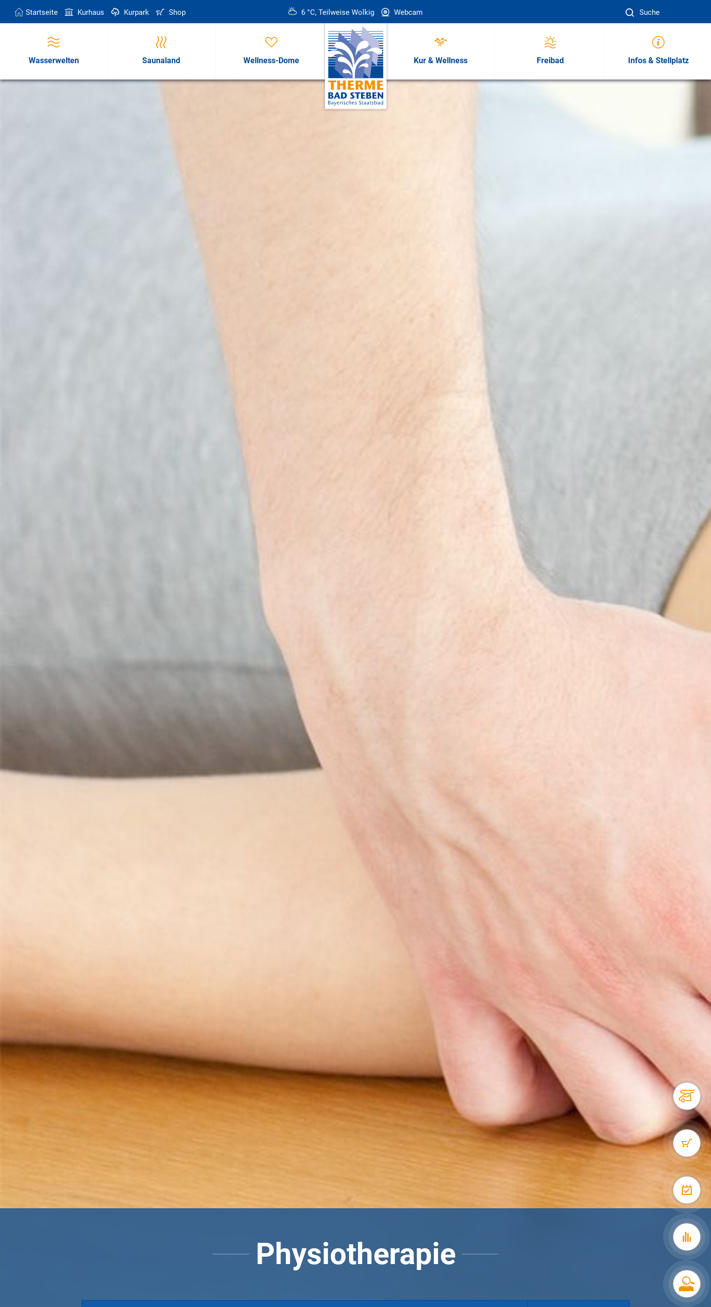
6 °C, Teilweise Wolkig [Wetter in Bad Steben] (331, 12)
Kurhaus (83, 12)
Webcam (401, 12)
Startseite (36, 12)
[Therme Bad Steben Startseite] (356, 66)
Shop (170, 12)
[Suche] (631, 12)
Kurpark (129, 12)
